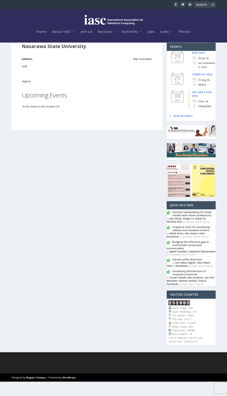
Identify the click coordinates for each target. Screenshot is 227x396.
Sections (105, 39)
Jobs (151, 39)
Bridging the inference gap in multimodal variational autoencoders (188, 259)
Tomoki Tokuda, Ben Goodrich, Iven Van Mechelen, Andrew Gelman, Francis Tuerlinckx (190, 295)
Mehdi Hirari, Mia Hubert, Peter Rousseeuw (186, 249)
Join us (86, 39)
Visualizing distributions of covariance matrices (189, 287)
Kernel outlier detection (187, 273)
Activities (130, 39)
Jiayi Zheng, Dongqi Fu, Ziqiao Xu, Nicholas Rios (186, 234)
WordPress (69, 392)
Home (42, 39)
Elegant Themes (35, 392)
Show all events (182, 130)
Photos (184, 39)
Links (164, 39)
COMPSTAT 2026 (202, 88)
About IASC (61, 39)
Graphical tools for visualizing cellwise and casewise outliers (191, 243)
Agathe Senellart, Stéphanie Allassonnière (192, 265)
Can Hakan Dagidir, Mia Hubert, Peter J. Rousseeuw (189, 278)
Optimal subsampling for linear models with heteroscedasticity (192, 228)
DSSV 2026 (198, 67)
